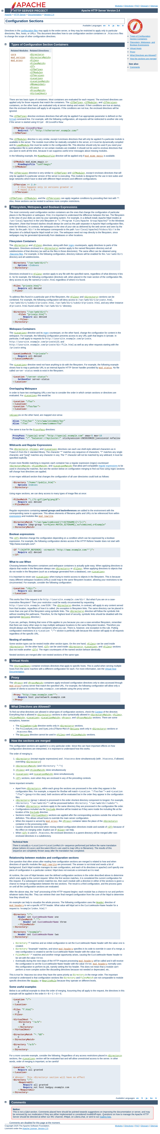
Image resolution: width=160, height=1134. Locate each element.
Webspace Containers (22, 329)
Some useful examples (22, 987)
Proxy (132, 52)
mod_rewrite (46, 516)
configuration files (29, 30)
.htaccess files (16, 254)
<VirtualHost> (38, 93)
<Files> (34, 60)
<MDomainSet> (38, 84)
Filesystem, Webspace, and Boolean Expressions (142, 43)
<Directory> (37, 54)
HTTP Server (20, 14)
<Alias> (14, 415)
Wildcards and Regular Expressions (30, 445)
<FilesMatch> (38, 63)
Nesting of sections (20, 639)
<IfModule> (36, 72)
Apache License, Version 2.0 (35, 1128)
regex (71, 245)
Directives (128, 6)
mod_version (18, 57)
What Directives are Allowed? (143, 55)
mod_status (105, 368)
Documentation (35, 14)
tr (123, 25)
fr (109, 25)
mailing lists (105, 1117)
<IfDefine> (36, 69)
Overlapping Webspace (23, 388)
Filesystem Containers (22, 241)
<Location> (36, 78)
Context (99, 712)
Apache (8, 14)
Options (25, 617)
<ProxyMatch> (38, 90)
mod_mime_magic (94, 156)
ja (113, 25)
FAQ (137, 6)
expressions (15, 516)
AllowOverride (28, 726)
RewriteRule (49, 981)
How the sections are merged (143, 59)
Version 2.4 (49, 14)
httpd (12, 119)
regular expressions (108, 466)
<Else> (61, 830)
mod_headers (16, 905)
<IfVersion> (37, 75)
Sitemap (154, 6)
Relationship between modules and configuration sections (44, 857)
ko (118, 25)
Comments (135, 67)
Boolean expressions (22, 534)
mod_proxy (17, 60)
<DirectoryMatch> (40, 57)
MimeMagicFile (46, 156)
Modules (119, 6)
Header (100, 902)
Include (50, 809)
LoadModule (23, 145)
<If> (32, 66)
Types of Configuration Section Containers (140, 37)
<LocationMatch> (40, 81)
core (13, 54)
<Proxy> (34, 87)
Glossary (145, 6)
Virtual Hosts (135, 48)
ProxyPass (39, 429)
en (104, 25)
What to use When (20, 562)
